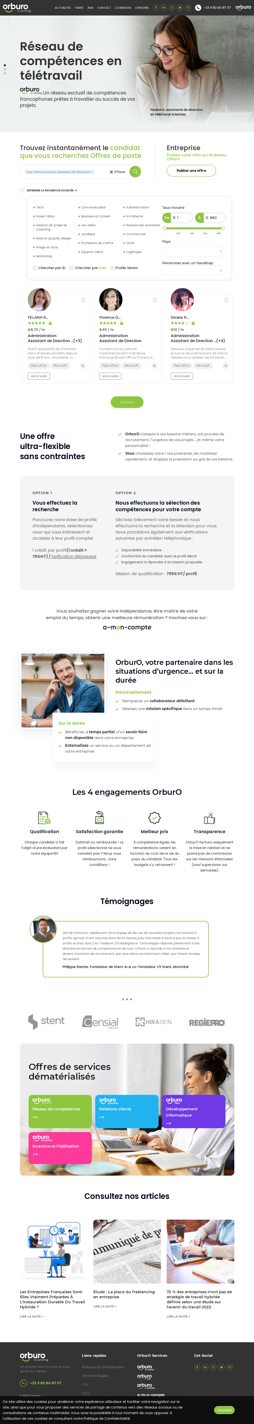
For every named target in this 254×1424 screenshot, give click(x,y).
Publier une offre (191, 171)
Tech (40, 207)
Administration (137, 207)
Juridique (88, 234)
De (166, 218)
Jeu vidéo (88, 225)
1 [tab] (5, 65)
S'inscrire (142, 8)
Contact (104, 8)
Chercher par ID (49, 268)
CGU (85, 1393)
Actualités (63, 8)
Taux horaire (173, 208)
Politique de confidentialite (103, 1367)
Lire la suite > (31, 1316)
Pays (166, 241)
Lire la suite (39, 376)
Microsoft (60, 365)
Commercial (135, 234)
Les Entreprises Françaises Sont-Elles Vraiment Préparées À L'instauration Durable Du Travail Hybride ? (52, 1299)
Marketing (44, 256)
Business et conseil (95, 216)
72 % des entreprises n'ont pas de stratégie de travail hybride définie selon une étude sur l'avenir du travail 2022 (199, 1299)
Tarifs (79, 8)
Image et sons (47, 247)
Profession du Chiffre (97, 243)
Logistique (133, 252)
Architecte (134, 216)
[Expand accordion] (34, 207)
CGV (85, 1384)
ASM (90, 8)
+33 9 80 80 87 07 (40, 1383)
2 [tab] (5, 69)
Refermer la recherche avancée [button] (52, 190)
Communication (93, 207)
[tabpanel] (127, 73)
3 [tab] (5, 73)
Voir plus (127, 402)
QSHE (130, 243)
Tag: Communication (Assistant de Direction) (60, 172)
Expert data (45, 216)
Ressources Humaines (143, 225)
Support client (92, 252)
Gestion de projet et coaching (51, 227)
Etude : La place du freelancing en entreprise (124, 1294)
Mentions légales (95, 1376)
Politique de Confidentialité (107, 1418)
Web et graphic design (53, 238)
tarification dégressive (74, 556)
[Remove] (92, 171)
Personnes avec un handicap (187, 263)
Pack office (38, 365)
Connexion (123, 8)
